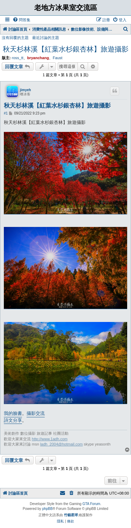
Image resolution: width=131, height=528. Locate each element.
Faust (58, 58)
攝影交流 (36, 413)
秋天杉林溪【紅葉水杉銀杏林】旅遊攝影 (66, 49)
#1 (6, 113)
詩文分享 (13, 420)
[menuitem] (21, 20)
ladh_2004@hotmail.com (61, 444)
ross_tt (17, 58)
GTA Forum (91, 504)
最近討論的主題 (45, 38)
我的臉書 (13, 413)
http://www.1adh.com (49, 439)
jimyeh (25, 90)
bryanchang (38, 58)
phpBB (47, 509)
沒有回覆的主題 (15, 38)
